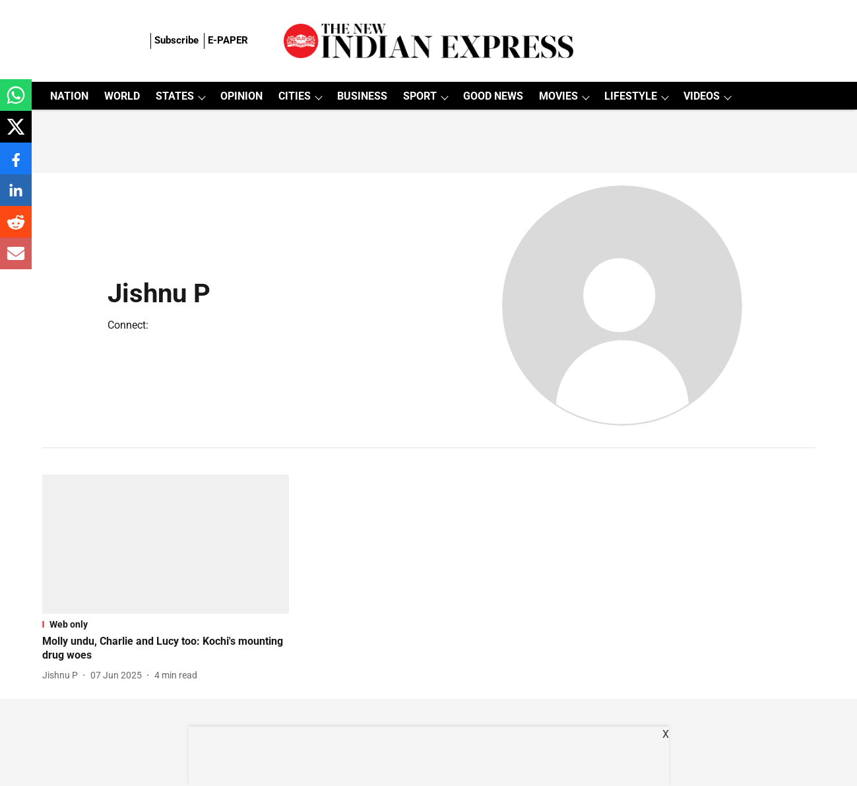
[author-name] (62, 675)
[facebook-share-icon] (15, 165)
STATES (175, 96)
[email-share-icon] (15, 260)
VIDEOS (701, 96)
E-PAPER (228, 40)
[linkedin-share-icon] (15, 197)
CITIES (294, 96)
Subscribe (176, 40)
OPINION (241, 96)
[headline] (166, 649)
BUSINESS (362, 96)
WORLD (122, 96)
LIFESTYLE (630, 96)
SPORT (420, 96)
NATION (69, 96)
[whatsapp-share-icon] (15, 102)
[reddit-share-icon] (15, 228)
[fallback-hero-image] (166, 544)
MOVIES (558, 96)
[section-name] (166, 624)
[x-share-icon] (15, 133)
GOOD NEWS (493, 96)
